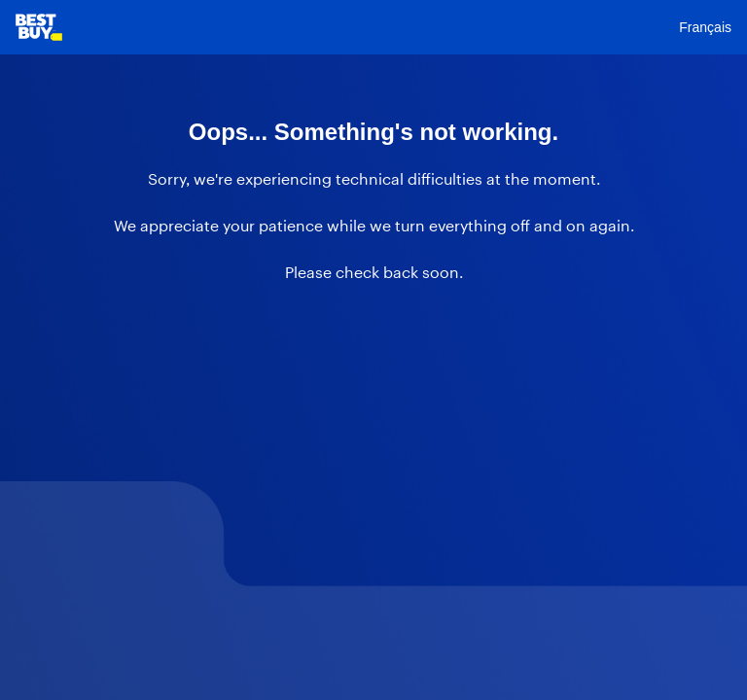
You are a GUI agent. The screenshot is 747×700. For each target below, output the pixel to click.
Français (705, 27)
